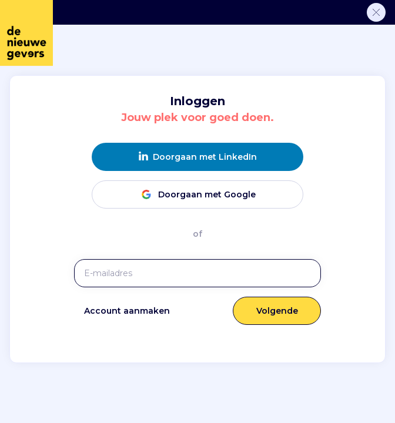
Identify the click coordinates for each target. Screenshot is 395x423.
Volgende (277, 311)
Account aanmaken (127, 311)
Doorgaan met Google (197, 194)
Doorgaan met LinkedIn (198, 156)
